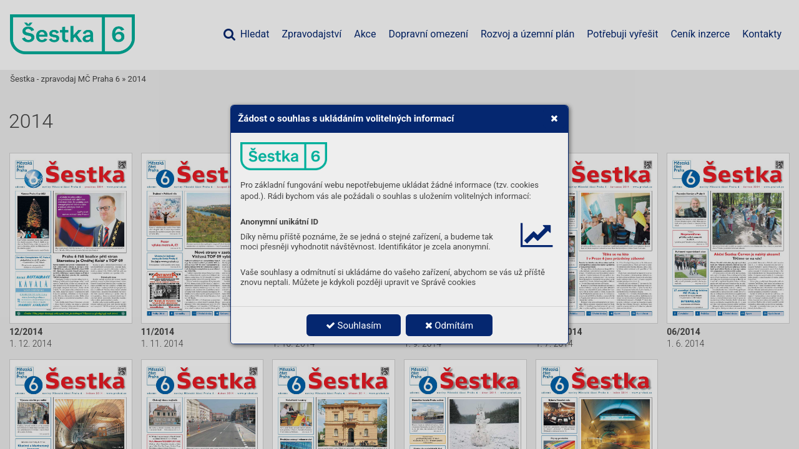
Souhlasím (353, 325)
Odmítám (449, 325)
